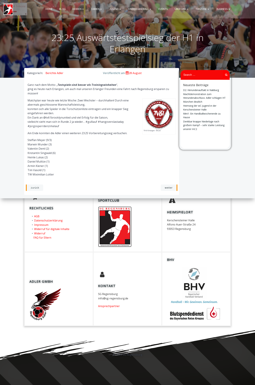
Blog (62, 9)
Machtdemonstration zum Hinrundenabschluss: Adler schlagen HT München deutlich (204, 98)
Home (49, 9)
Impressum (41, 223)
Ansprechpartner (109, 305)
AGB (36, 215)
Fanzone (203, 9)
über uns (182, 9)
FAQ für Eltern (42, 236)
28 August (133, 73)
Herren (79, 9)
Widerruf (39, 232)
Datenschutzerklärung (48, 219)
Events (163, 9)
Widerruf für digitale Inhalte (51, 228)
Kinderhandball (140, 9)
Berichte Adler (54, 73)
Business (224, 9)
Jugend (115, 9)
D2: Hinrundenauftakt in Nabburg (201, 90)
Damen (97, 9)
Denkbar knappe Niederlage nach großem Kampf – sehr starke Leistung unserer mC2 (203, 125)
